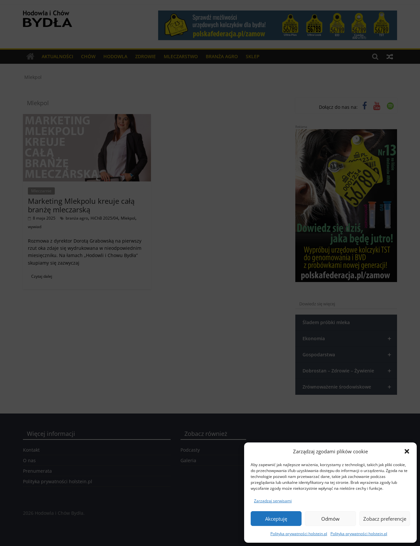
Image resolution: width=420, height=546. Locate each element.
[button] (407, 451)
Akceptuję (276, 518)
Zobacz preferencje (384, 518)
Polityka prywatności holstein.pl (298, 533)
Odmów (330, 518)
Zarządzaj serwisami (273, 501)
